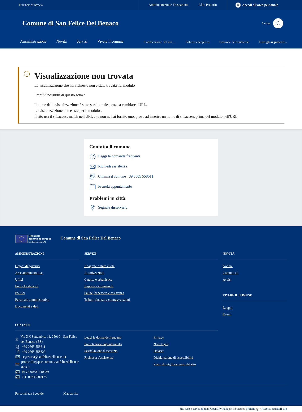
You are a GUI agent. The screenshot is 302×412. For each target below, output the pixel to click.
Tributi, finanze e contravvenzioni (107, 299)
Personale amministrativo (32, 299)
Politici (20, 293)
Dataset (159, 351)
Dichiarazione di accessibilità (173, 357)
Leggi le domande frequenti (102, 337)
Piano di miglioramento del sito (175, 364)
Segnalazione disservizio (101, 351)
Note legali (161, 344)
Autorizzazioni (94, 273)
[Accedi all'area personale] (256, 5)
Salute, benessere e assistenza (104, 293)
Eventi (227, 314)
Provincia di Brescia (31, 5)
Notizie (228, 266)
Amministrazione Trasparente (168, 5)
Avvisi (227, 279)
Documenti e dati (26, 306)
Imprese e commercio (98, 286)
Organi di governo (27, 266)
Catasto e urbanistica (98, 279)
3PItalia (250, 408)
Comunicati (230, 273)
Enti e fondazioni (26, 286)
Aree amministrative (29, 273)
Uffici (19, 279)
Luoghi (227, 307)
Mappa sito (70, 393)
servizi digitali (201, 408)
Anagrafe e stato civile (99, 266)
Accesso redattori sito (274, 408)
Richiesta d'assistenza (98, 357)
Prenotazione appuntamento (103, 344)
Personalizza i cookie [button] (29, 393)
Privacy (159, 337)
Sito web (185, 408)
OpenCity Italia (219, 408)
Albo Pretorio (207, 5)
